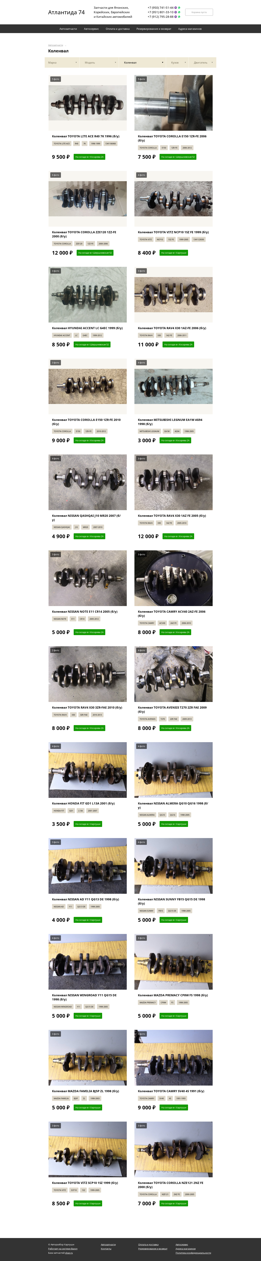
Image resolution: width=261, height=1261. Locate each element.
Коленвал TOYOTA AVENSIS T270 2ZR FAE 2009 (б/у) (172, 709)
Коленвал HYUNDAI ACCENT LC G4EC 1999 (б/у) (87, 328)
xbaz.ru (69, 1252)
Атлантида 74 (64, 12)
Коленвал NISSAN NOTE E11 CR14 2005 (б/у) (84, 612)
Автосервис (182, 1244)
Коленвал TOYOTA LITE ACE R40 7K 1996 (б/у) (85, 136)
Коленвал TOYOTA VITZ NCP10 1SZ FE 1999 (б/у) (173, 232)
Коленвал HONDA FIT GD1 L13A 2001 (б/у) (83, 803)
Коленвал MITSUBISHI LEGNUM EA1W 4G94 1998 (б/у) (170, 422)
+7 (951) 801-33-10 (161, 12)
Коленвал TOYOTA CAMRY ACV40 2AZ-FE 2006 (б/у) (171, 614)
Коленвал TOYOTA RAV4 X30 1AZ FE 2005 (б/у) (172, 516)
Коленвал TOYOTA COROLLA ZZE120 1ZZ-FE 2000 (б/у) (84, 234)
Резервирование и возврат (152, 1248)
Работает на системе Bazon (63, 1248)
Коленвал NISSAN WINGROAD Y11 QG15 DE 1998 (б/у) (84, 997)
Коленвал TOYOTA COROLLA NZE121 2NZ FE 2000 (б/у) (170, 1185)
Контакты (106, 1248)
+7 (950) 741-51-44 (161, 8)
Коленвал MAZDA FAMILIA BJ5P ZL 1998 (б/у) (85, 1091)
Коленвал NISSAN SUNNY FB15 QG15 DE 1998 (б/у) (171, 901)
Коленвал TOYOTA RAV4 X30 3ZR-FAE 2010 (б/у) (87, 707)
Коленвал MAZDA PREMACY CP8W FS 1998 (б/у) (173, 995)
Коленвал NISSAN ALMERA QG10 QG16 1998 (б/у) (173, 805)
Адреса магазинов (186, 1248)
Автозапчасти (55, 45)
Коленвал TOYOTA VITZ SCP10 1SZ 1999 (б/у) (85, 1183)
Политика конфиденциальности (193, 1252)
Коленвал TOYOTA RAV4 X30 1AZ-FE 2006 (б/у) (172, 328)
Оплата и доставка (148, 1244)
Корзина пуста (199, 12)
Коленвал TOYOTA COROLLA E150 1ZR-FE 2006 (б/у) (172, 138)
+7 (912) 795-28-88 (161, 17)
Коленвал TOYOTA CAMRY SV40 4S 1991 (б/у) (171, 1091)
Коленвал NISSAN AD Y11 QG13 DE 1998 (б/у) (85, 899)
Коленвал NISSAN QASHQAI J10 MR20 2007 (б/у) (86, 518)
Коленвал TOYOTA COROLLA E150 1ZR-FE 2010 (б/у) (86, 422)
